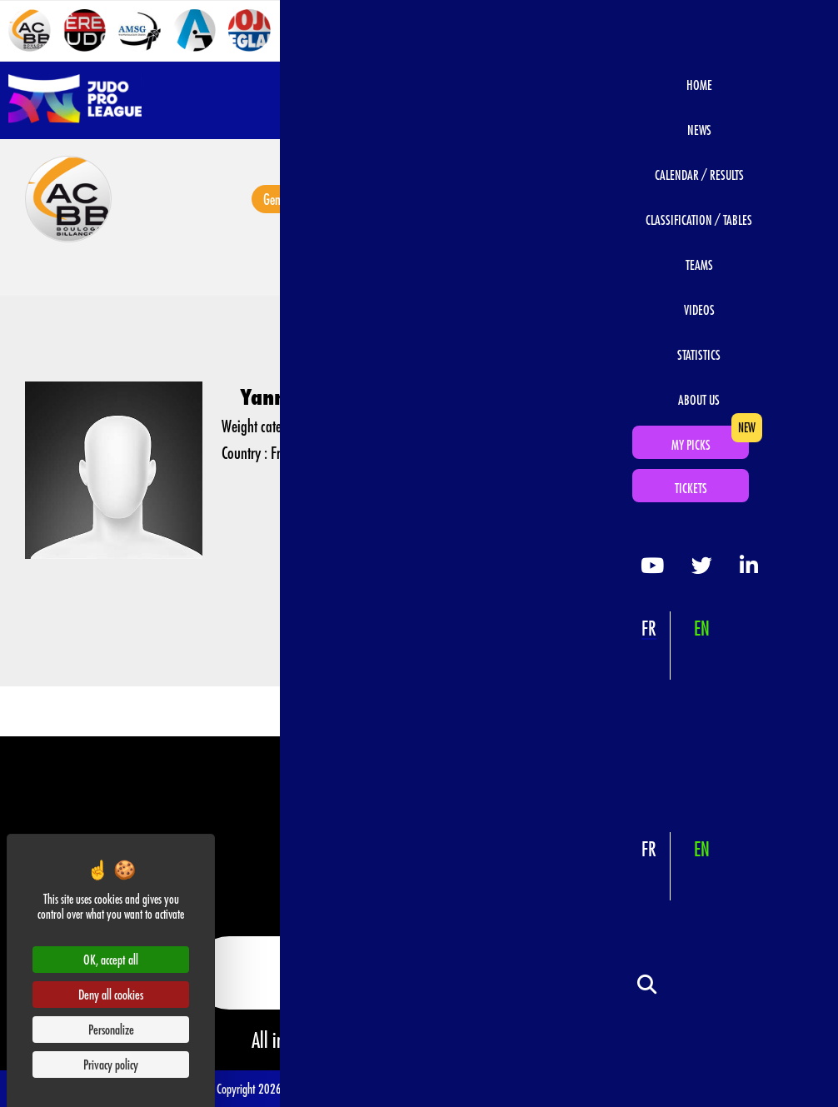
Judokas (697, 199)
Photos (450, 199)
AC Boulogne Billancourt (394, 269)
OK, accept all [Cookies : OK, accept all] (110, 959)
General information (299, 199)
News (390, 199)
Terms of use (322, 1087)
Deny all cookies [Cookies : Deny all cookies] (110, 994)
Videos (513, 199)
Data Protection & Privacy (515, 1087)
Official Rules (594, 1087)
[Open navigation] (810, 100)
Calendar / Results (603, 199)
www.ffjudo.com (538, 1039)
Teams (324, 269)
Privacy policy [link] (110, 1064)
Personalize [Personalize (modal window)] (111, 1029)
